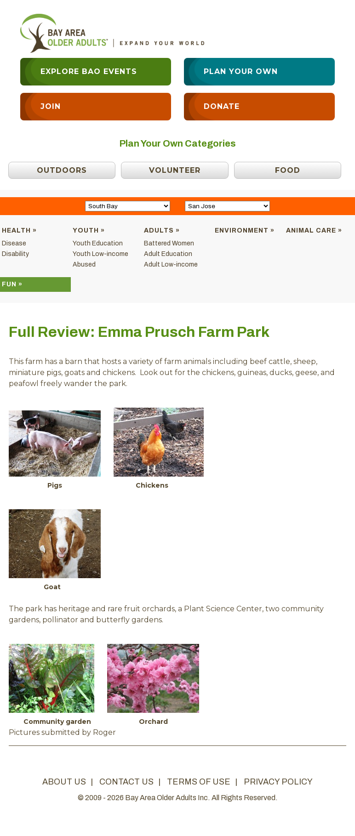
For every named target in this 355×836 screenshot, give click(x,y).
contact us (126, 781)
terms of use (198, 781)
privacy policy (278, 781)
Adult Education (168, 253)
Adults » (162, 230)
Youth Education (98, 243)
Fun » (12, 284)
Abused (84, 264)
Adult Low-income (171, 264)
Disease (14, 243)
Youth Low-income (100, 253)
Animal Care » (314, 230)
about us (64, 781)
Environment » (245, 230)
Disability (15, 253)
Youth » (89, 230)
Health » (19, 230)
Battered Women (169, 243)
